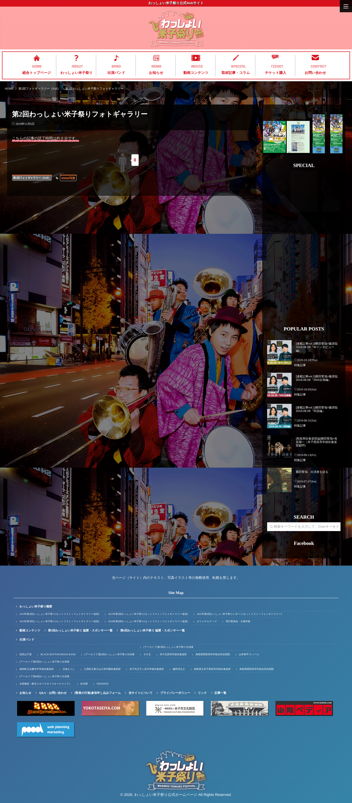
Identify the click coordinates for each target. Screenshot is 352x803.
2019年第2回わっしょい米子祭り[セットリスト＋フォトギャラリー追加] (59, 614)
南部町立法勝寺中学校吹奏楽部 (36, 669)
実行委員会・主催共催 (238, 621)
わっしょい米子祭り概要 (35, 606)
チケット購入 (275, 73)
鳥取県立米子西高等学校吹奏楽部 (212, 669)
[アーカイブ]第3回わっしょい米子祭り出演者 (168, 647)
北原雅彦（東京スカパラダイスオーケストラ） (45, 684)
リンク (202, 693)
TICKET (277, 66)
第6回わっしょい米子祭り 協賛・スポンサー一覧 (152, 630)
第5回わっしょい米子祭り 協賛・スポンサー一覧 (80, 630)
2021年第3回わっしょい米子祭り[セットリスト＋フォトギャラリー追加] (148, 614)
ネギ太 (147, 654)
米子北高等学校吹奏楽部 (173, 654)
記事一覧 (220, 693)
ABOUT (77, 66)
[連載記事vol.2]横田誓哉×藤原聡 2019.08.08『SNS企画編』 (317, 378)
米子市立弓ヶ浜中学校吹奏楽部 (147, 669)
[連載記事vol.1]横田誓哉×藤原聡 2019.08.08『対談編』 (317, 409)
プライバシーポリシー (175, 693)
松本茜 (84, 684)
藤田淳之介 (179, 669)
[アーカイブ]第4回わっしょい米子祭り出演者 (44, 676)
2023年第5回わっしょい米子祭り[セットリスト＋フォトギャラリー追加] (59, 621)
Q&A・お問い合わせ (53, 693)
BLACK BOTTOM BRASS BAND (58, 654)
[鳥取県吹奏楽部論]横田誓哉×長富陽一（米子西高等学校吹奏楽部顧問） (316, 442)
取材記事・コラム (236, 73)
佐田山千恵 (25, 654)
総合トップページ (36, 73)
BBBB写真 (68, 178)
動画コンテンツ (195, 73)
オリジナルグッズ (207, 621)
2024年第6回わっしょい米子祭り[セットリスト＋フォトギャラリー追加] (148, 621)
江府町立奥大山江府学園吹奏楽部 (102, 669)
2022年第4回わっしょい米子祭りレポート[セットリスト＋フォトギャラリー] (239, 614)
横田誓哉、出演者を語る (312, 472)
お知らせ (156, 73)
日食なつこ (69, 669)
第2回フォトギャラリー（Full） (32, 178)
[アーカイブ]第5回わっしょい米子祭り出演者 (44, 662)
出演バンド (116, 73)
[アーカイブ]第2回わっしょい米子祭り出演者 (110, 654)
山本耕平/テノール (249, 654)
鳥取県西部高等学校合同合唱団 (213, 654)
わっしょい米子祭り (76, 73)
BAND (116, 66)
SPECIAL (238, 66)
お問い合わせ (315, 73)
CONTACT (318, 66)
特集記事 (300, 365)
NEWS (156, 66)
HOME (37, 66)
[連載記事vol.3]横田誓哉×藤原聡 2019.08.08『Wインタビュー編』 (317, 347)
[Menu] (346, 6)
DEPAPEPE (103, 684)
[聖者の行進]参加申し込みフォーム (97, 693)
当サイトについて (141, 693)
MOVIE (197, 66)
